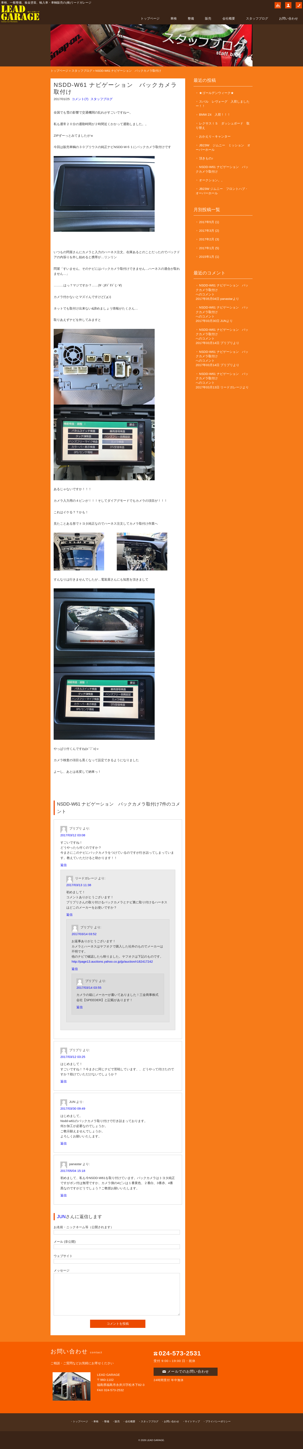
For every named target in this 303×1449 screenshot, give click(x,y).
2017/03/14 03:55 (88, 987)
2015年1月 (206, 256)
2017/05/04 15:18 (72, 1170)
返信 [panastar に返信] (63, 1195)
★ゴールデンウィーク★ (216, 93)
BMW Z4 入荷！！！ (214, 114)
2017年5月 (206, 222)
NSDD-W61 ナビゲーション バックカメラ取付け (222, 169)
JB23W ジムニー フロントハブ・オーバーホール (222, 191)
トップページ (150, 18)
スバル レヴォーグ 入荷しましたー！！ (223, 104)
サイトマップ (192, 1421)
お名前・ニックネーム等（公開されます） (84, 1227)
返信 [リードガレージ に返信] (69, 914)
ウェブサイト (63, 1256)
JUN (61, 1216)
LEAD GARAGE (155, 1440)
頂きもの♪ (206, 158)
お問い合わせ (288, 18)
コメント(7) (80, 99)
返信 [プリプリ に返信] (63, 865)
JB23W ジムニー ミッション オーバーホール (223, 147)
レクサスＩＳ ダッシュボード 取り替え (223, 126)
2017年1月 (206, 248)
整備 (191, 18)
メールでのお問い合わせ (185, 1372)
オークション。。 (211, 180)
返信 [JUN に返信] (63, 1143)
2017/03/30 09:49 (72, 1108)
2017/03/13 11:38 (78, 885)
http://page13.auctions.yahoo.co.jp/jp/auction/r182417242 (112, 961)
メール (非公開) (65, 1241)
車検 (173, 18)
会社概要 (228, 18)
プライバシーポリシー (218, 1421)
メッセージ (61, 1270)
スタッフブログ (257, 18)
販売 (208, 18)
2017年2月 (206, 239)
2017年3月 (206, 230)
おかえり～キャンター (215, 136)
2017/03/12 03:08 (72, 835)
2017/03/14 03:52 (84, 934)
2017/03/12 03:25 (72, 1057)
